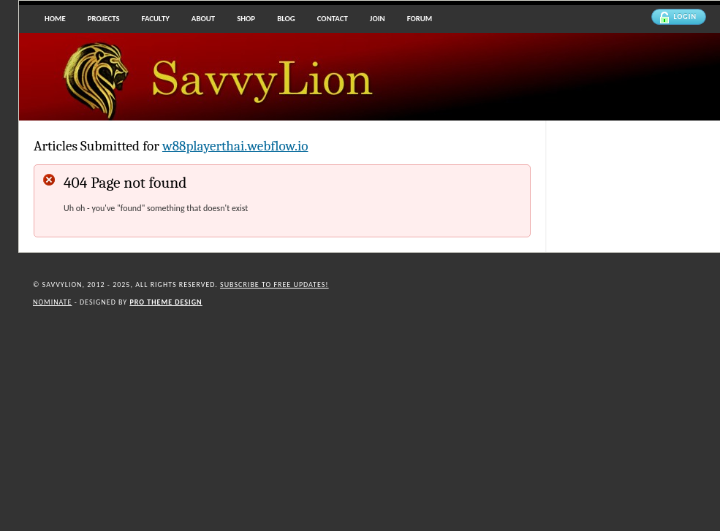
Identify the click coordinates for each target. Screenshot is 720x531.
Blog (286, 18)
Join (377, 18)
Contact (332, 18)
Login (678, 17)
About (203, 18)
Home (55, 18)
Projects (104, 18)
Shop (246, 18)
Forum (420, 18)
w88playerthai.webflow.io (235, 146)
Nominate (52, 302)
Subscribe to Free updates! (274, 284)
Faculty (156, 18)
